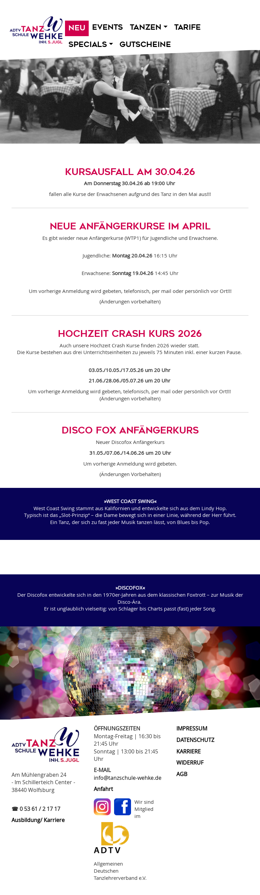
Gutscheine (145, 44)
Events (107, 27)
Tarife (187, 27)
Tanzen (149, 27)
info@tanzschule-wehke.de (127, 777)
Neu (76, 28)
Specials (90, 44)
